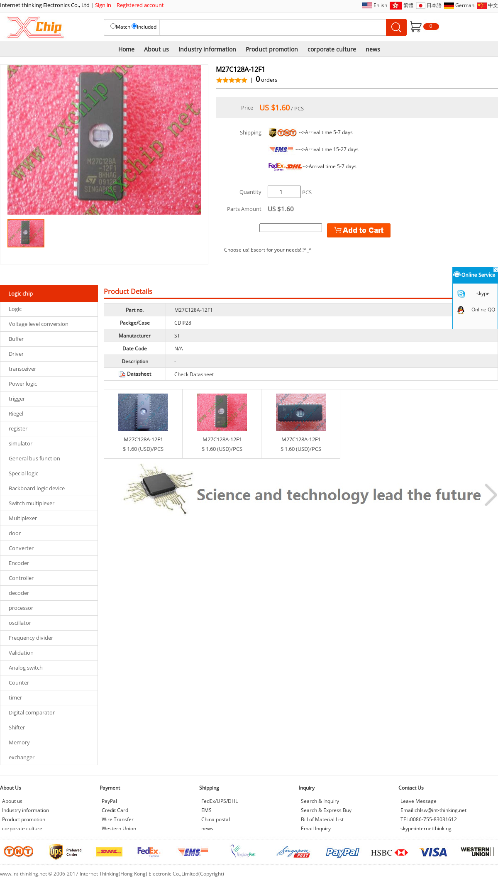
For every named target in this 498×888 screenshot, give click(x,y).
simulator (20, 443)
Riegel (16, 413)
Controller (21, 578)
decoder (19, 593)
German (464, 5)
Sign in (103, 5)
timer (15, 697)
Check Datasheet (194, 374)
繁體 (408, 5)
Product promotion (272, 49)
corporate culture (332, 49)
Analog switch (26, 667)
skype (483, 293)
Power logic (23, 383)
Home (126, 49)
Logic (15, 309)
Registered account (140, 5)
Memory (19, 742)
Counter (19, 682)
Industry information (207, 49)
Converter (21, 548)
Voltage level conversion (38, 324)
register (18, 428)
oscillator (20, 622)
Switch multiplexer (31, 503)
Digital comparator (32, 712)
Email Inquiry (316, 828)
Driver (16, 353)
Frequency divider (31, 637)
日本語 (434, 5)
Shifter (17, 727)
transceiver (22, 368)
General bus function (34, 458)
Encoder (19, 563)
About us (156, 49)
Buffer (16, 338)
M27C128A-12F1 (143, 439)
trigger (17, 398)
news (373, 49)
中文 (493, 5)
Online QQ (483, 309)
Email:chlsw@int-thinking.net (433, 810)
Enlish (380, 5)
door (15, 533)
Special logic (23, 473)
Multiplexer (23, 518)
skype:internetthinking (426, 828)
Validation (21, 652)
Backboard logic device (37, 488)
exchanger (21, 757)
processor (21, 608)
